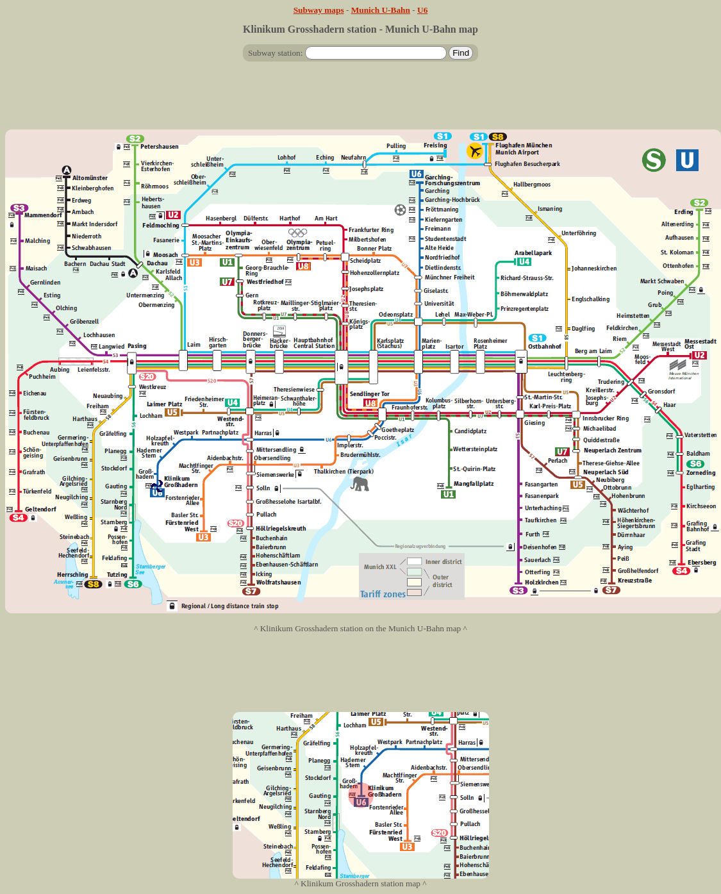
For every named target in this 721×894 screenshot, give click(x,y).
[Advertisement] (361, 100)
